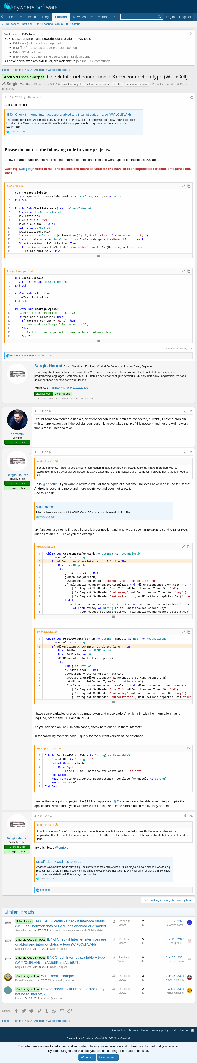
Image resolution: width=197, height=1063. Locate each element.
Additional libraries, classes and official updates (77, 930)
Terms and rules (138, 1030)
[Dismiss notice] (191, 34)
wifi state (117, 84)
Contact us (118, 1030)
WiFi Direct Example (57, 976)
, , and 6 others (32, 355)
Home (184, 1030)
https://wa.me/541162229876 (70, 387)
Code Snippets (58, 948)
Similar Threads (164, 84)
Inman (18, 998)
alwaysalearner (175, 924)
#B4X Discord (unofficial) (17, 23)
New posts (80, 17)
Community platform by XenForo (98, 1038)
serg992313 (177, 943)
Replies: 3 (32, 97)
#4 (191, 816)
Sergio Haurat (19, 84)
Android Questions (63, 980)
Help (174, 1030)
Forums (61, 17)
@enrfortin (49, 484)
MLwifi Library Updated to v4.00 (58, 861)
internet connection (98, 84)
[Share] (191, 97)
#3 (191, 452)
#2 (191, 411)
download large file (72, 84)
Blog (45, 17)
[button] (15, 17)
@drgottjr (26, 169)
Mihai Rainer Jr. (175, 992)
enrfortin (17, 434)
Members (104, 17)
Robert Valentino (24, 980)
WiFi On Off (44, 507)
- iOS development (29, 52)
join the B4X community (92, 61)
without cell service (137, 84)
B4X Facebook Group (49, 23)
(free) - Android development (37, 43)
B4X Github (73, 23)
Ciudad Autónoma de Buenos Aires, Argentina (125, 366)
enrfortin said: (45, 461)
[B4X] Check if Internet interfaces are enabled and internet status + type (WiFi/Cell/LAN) (68, 114)
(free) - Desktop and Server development (45, 47)
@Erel (117, 801)
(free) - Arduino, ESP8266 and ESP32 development (53, 56)
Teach (31, 17)
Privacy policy (160, 1030)
